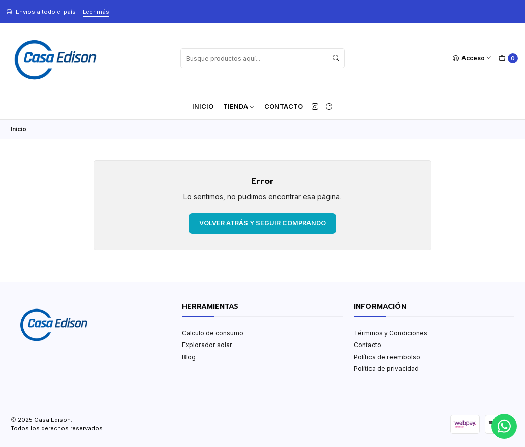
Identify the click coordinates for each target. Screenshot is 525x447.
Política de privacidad (386, 368)
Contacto (283, 106)
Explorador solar (207, 345)
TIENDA (239, 106)
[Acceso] (472, 58)
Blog (189, 357)
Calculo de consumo (212, 333)
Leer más (96, 11)
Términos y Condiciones (390, 333)
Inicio (202, 106)
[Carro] (508, 58)
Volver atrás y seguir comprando (262, 223)
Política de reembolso (387, 357)
